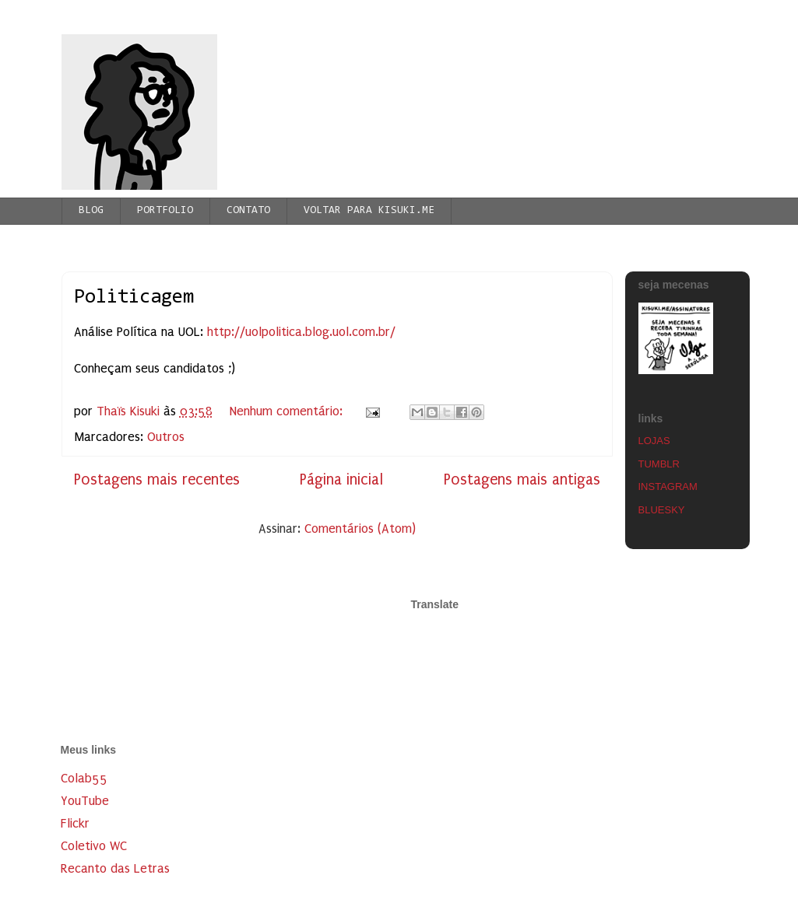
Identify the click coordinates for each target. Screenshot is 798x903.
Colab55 (84, 778)
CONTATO (248, 210)
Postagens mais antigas (522, 479)
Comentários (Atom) (360, 528)
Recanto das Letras (115, 868)
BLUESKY (661, 510)
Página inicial (341, 479)
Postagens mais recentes (157, 479)
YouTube (85, 800)
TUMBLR (659, 464)
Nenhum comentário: (288, 411)
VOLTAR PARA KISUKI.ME (369, 210)
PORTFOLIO (165, 210)
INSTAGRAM (668, 486)
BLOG (91, 210)
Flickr (75, 823)
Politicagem (134, 298)
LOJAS (654, 440)
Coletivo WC (94, 845)
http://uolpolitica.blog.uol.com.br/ (301, 331)
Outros (166, 436)
